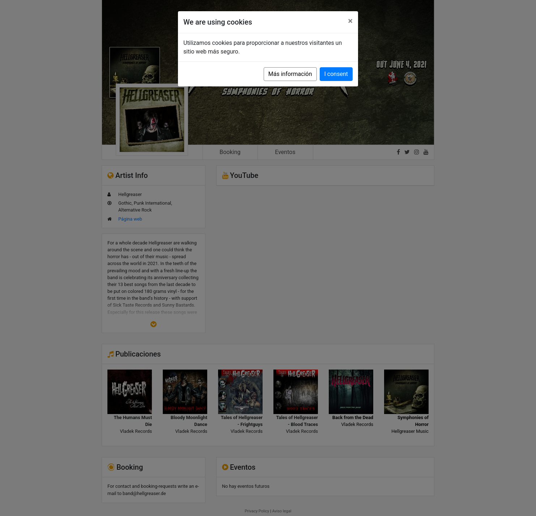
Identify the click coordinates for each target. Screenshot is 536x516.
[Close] (350, 21)
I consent (336, 74)
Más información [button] (290, 74)
